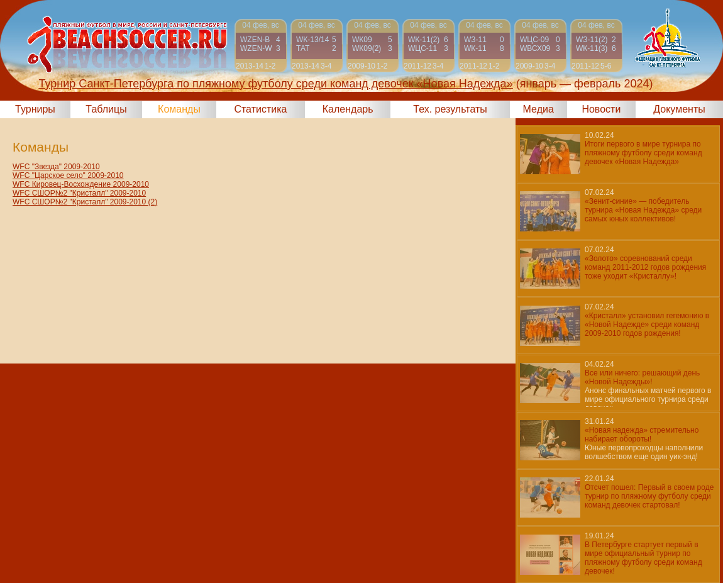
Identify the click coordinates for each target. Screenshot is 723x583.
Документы (679, 109)
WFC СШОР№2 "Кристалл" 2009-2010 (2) (85, 201)
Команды (179, 109)
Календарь (348, 109)
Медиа (538, 109)
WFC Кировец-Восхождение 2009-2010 (81, 184)
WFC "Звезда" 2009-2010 (56, 166)
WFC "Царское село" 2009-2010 (68, 175)
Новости (601, 109)
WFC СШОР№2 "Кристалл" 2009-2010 (79, 193)
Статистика (260, 109)
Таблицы (106, 109)
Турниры (35, 109)
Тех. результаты (450, 109)
